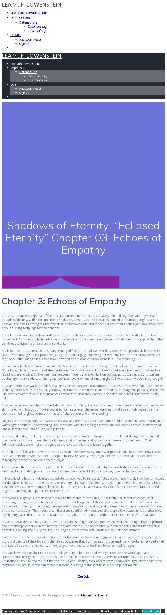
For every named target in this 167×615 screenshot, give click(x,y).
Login (15, 35)
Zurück (83, 576)
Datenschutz (28, 22)
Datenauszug (37, 26)
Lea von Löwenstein (29, 13)
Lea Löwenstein (32, 4)
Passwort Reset (30, 39)
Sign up (24, 44)
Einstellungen (151, 611)
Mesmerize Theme (94, 595)
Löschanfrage (37, 31)
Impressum (20, 17)
